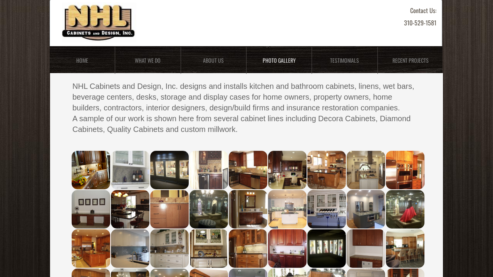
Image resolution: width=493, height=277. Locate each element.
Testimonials (344, 60)
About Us (213, 60)
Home (82, 60)
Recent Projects (410, 60)
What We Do (148, 60)
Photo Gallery (279, 60)
